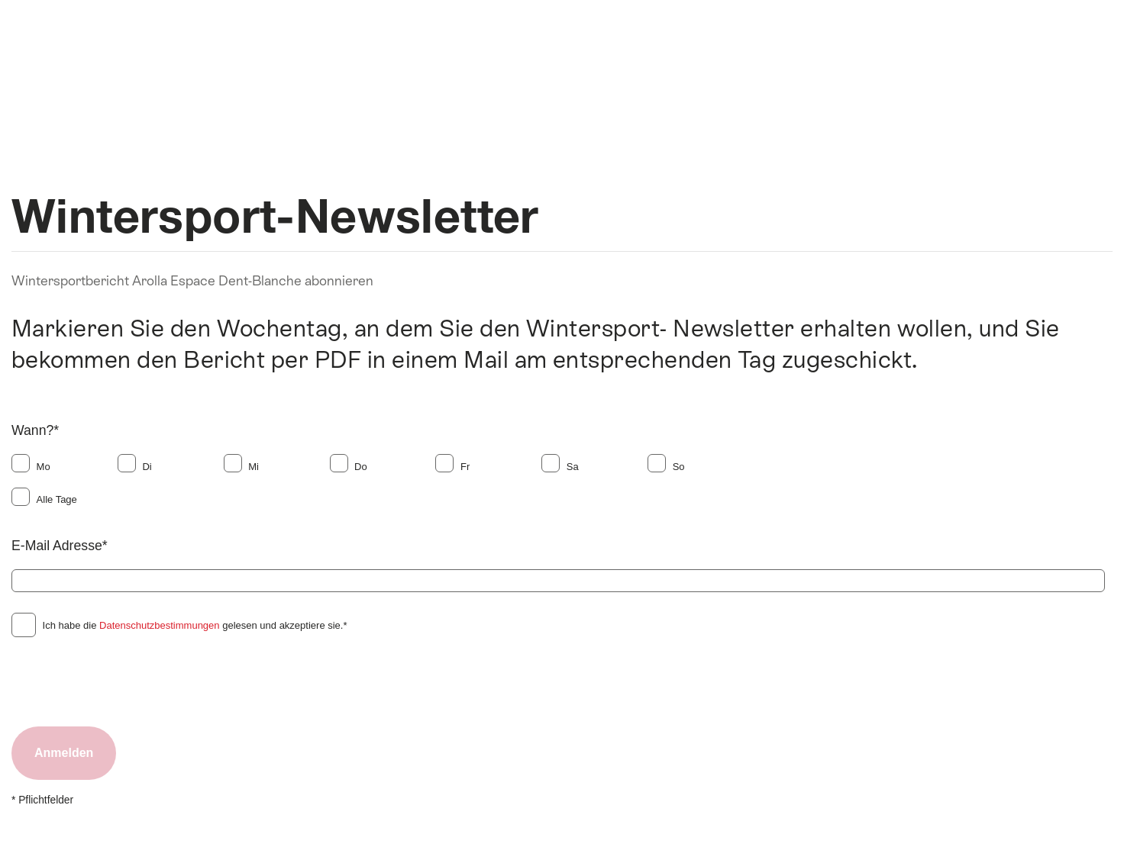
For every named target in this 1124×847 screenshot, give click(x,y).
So (679, 466)
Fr (465, 466)
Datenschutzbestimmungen (159, 625)
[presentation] (127, 681)
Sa (573, 466)
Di (146, 466)
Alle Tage (57, 499)
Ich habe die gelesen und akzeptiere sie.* (195, 625)
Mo (43, 466)
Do (360, 466)
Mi (253, 466)
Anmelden (63, 752)
